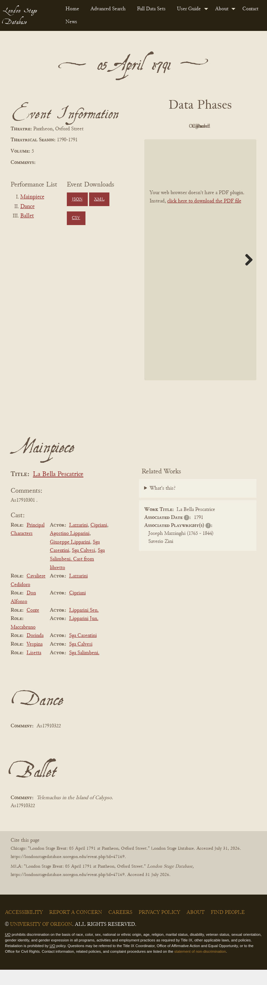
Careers (120, 927)
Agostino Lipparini (69, 548)
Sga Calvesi (83, 565)
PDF (162, 126)
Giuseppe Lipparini (70, 557)
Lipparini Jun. (83, 633)
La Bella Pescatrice (58, 489)
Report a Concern (75, 927)
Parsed (198, 141)
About (221, 9)
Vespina (35, 659)
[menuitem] (72, 9)
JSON (77, 199)
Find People (228, 927)
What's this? (163, 503)
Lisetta (34, 668)
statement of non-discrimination (200, 966)
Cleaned (235, 126)
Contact (250, 9)
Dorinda (35, 651)
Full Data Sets (151, 9)
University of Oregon (41, 939)
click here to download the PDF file (204, 216)
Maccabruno (23, 642)
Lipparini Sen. (84, 625)
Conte (33, 625)
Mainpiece (32, 197)
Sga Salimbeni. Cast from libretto (77, 574)
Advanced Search (108, 9)
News (71, 22)
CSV (76, 218)
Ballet (27, 216)
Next (246, 274)
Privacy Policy (159, 927)
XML (99, 199)
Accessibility (24, 927)
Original (199, 126)
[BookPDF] (200, 274)
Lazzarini (78, 540)
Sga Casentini (83, 651)
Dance (27, 207)
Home (72, 9)
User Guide (189, 9)
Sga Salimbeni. (84, 668)
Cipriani (98, 540)
